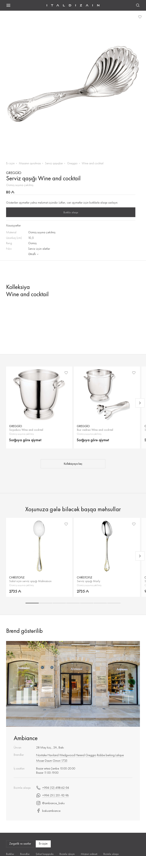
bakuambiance (48, 810)
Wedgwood (67, 755)
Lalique (119, 755)
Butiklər (10, 854)
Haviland (53, 755)
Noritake (41, 755)
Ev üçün (10, 163)
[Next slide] (139, 403)
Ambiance (26, 738)
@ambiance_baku (50, 803)
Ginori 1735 (60, 760)
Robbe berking (106, 755)
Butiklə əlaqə (70, 212)
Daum (48, 760)
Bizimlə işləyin (67, 854)
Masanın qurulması (30, 163)
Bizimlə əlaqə (111, 854)
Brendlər (25, 854)
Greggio (72, 163)
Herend (80, 755)
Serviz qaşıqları (54, 163)
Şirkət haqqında (44, 854)
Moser (40, 760)
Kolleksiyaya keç (73, 464)
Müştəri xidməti (89, 854)
